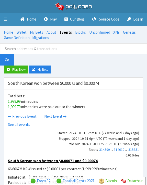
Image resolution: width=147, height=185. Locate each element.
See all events (19, 124)
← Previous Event (22, 116)
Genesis (129, 32)
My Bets (36, 32)
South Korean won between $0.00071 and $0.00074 (53, 160)
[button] (5, 19)
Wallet (22, 32)
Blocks (80, 32)
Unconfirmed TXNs (104, 32)
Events (66, 32)
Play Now (16, 69)
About (51, 32)
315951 (133, 149)
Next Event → (55, 116)
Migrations (40, 37)
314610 (119, 149)
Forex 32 (43, 180)
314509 (104, 149)
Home (8, 32)
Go (7, 59)
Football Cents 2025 (78, 180)
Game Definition (17, 37)
